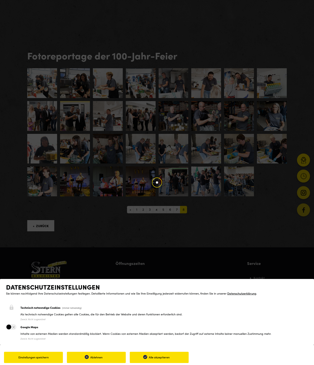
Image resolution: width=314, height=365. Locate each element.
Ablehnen (96, 357)
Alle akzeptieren (159, 357)
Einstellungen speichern (33, 357)
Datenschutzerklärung (241, 293)
